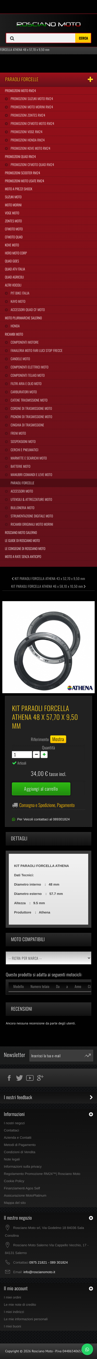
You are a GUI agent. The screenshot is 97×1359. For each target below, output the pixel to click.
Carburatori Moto (23, 391)
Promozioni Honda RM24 (27, 139)
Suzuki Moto (13, 196)
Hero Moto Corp (16, 252)
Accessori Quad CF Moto (27, 309)
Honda (15, 325)
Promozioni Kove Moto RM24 (30, 148)
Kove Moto (12, 244)
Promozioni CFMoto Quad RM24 (32, 164)
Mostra (58, 739)
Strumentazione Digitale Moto (31, 515)
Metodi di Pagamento (20, 1145)
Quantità (48, 747)
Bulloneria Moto (22, 507)
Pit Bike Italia (19, 293)
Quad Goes (12, 260)
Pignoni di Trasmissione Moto (31, 416)
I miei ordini (12, 1297)
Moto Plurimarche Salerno (23, 317)
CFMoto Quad (14, 236)
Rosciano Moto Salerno (21, 532)
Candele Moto (20, 358)
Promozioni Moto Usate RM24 (24, 180)
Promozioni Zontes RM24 (27, 115)
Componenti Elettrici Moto (29, 366)
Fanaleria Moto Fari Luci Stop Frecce (36, 350)
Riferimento (40, 739)
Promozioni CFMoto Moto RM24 (32, 123)
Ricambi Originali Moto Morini (31, 524)
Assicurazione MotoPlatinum (25, 1195)
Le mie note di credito (20, 1305)
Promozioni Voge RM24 (26, 131)
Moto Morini (13, 204)
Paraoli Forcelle (22, 482)
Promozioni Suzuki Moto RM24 (31, 98)
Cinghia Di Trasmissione (27, 424)
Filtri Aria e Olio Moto (25, 383)
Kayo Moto (17, 301)
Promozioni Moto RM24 (20, 90)
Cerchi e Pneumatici (24, 449)
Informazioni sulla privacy (23, 1166)
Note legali (12, 1159)
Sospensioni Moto (22, 441)
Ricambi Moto (14, 334)
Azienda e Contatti (17, 1137)
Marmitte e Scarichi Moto (28, 457)
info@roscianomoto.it (39, 1272)
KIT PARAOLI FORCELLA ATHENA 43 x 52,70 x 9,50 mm (48, 578)
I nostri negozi (14, 1123)
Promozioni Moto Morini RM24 (31, 106)
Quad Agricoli (14, 277)
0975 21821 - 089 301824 (48, 1262)
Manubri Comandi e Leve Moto (31, 474)
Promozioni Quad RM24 (20, 156)
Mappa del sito (15, 1203)
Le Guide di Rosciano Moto (22, 540)
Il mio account (16, 1288)
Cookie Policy (14, 1181)
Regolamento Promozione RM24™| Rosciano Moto (42, 1174)
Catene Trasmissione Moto (29, 400)
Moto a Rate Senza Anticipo (23, 556)
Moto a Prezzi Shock (18, 188)
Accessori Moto (21, 491)
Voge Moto (12, 212)
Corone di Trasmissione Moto (31, 408)
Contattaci (11, 1130)
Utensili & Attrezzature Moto (31, 499)
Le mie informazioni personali (26, 1319)
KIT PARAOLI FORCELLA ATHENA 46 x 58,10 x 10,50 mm (48, 586)
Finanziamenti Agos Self (22, 1188)
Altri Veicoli (13, 285)
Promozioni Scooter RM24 (22, 172)
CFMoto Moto (14, 228)
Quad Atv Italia (15, 268)
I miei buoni (12, 1326)
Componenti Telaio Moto (27, 375)
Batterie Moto (20, 466)
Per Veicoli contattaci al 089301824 (43, 819)
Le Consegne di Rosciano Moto (25, 548)
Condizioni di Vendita (19, 1152)
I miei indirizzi (14, 1312)
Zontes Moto (13, 220)
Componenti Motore (24, 342)
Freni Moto (18, 433)
